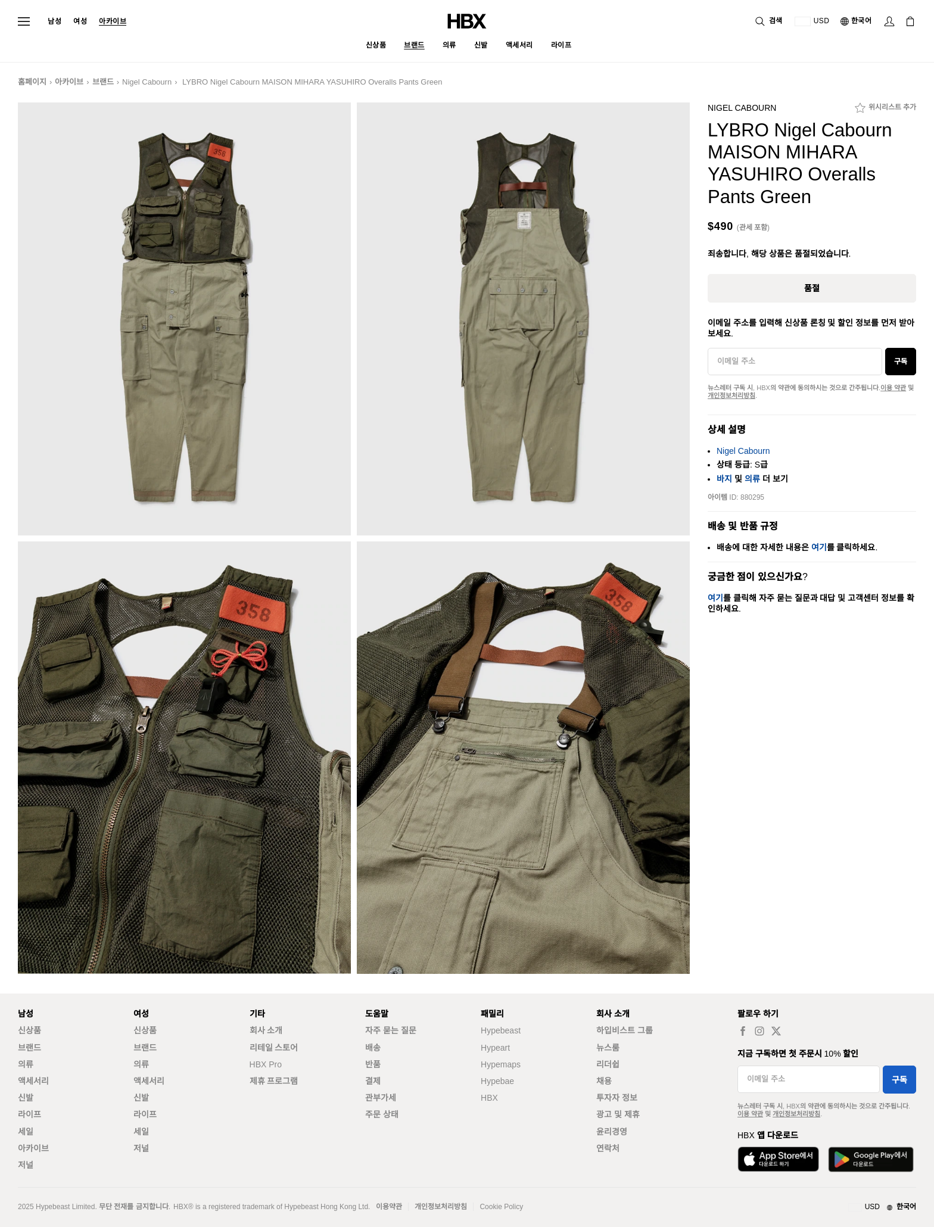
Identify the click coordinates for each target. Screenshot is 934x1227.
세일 (25, 1131)
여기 (819, 547)
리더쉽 (607, 1064)
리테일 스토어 (274, 1047)
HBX (489, 1098)
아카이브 (112, 21)
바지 (724, 479)
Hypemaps (501, 1064)
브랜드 (103, 81)
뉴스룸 (607, 1047)
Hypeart (495, 1047)
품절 (812, 288)
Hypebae (497, 1081)
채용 (604, 1081)
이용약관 (389, 1207)
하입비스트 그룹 (624, 1030)
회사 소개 (266, 1030)
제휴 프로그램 (274, 1081)
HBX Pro (266, 1064)
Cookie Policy (501, 1207)
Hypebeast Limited (65, 1207)
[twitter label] (776, 1030)
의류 (752, 479)
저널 (25, 1165)
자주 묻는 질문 (390, 1030)
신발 (25, 1098)
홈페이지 (32, 81)
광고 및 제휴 (618, 1114)
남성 (54, 21)
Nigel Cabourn (147, 81)
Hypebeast (501, 1030)
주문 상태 (381, 1114)
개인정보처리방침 (731, 395)
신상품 (29, 1030)
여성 (80, 21)
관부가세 (380, 1098)
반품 (373, 1064)
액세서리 (33, 1081)
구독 (900, 361)
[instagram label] (759, 1030)
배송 (373, 1047)
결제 (373, 1081)
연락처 (607, 1148)
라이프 (29, 1114)
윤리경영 (611, 1131)
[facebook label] (742, 1030)
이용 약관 (893, 387)
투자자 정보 (616, 1098)
